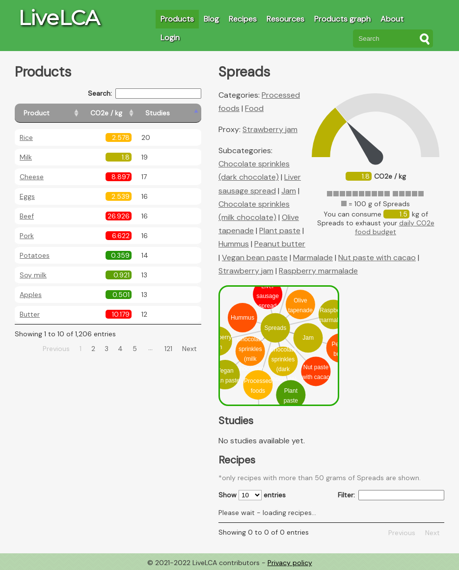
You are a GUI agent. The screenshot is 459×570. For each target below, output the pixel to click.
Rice (26, 137)
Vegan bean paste (255, 257)
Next (189, 348)
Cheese (32, 176)
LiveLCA (59, 17)
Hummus (233, 244)
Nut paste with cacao (377, 257)
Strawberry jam (270, 129)
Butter (30, 314)
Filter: (391, 495)
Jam (288, 191)
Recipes (243, 19)
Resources (285, 19)
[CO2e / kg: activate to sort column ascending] (131, 113)
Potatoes (35, 255)
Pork (27, 235)
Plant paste (279, 230)
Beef (27, 216)
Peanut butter (279, 244)
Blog (211, 19)
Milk (26, 157)
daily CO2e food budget (394, 227)
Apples (31, 294)
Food (254, 108)
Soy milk (33, 275)
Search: (144, 93)
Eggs (27, 196)
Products (177, 19)
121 (168, 348)
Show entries (252, 495)
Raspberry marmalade (318, 271)
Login (170, 37)
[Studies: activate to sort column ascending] (180, 113)
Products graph (342, 19)
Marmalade (313, 257)
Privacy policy (290, 562)
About (392, 19)
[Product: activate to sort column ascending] (59, 113)
